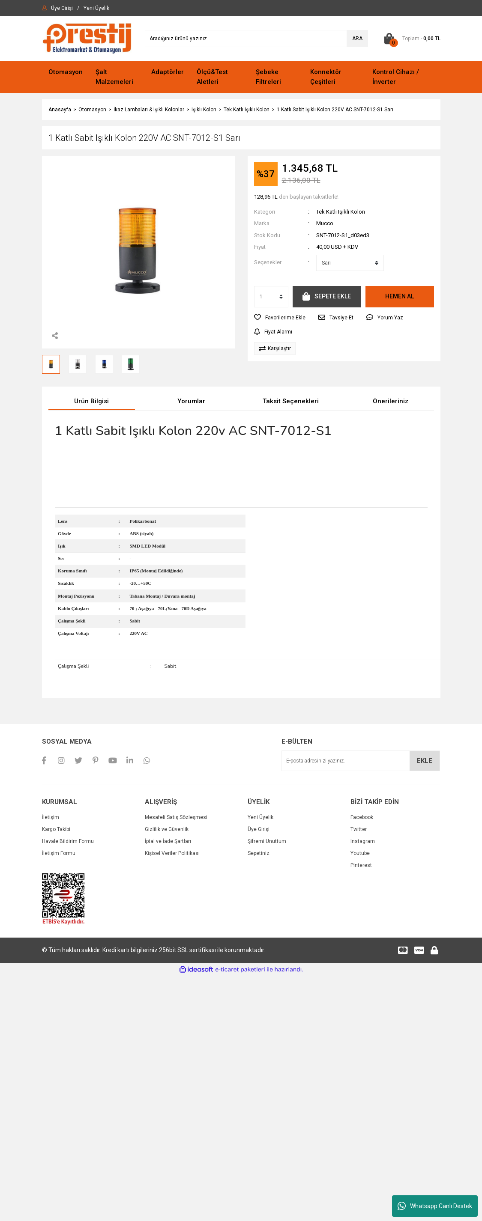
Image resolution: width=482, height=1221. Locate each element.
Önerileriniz (390, 401)
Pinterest (361, 865)
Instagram (362, 841)
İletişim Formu (58, 853)
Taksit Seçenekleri (291, 401)
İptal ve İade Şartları (168, 841)
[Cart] (410, 38)
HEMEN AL (399, 296)
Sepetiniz (258, 853)
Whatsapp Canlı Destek (435, 1206)
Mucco (324, 223)
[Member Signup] (96, 8)
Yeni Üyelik (260, 817)
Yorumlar (191, 401)
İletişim (50, 817)
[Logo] (87, 38)
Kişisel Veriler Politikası (172, 853)
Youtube (360, 853)
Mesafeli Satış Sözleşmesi (176, 817)
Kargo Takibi (56, 829)
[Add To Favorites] (279, 318)
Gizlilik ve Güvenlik (167, 829)
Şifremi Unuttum (267, 841)
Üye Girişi (258, 829)
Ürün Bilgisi (91, 401)
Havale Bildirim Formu (68, 841)
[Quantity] (271, 296)
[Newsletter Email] (361, 761)
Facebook (361, 817)
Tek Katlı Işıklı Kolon (340, 211)
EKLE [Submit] (424, 761)
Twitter (358, 829)
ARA (357, 39)
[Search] (256, 38)
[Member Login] (62, 8)
